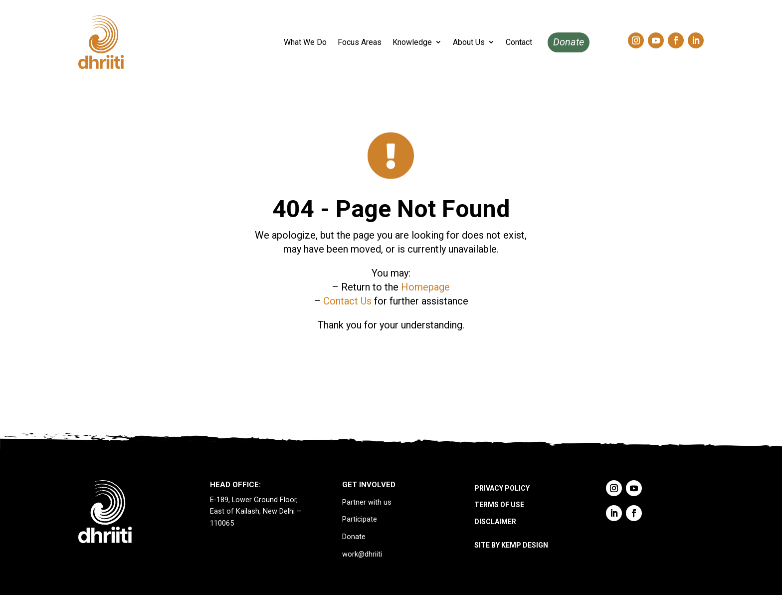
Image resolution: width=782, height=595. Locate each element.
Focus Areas (360, 42)
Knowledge (412, 42)
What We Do (305, 42)
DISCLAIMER (495, 522)
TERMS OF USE (499, 505)
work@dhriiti (362, 554)
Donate (568, 42)
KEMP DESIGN (524, 545)
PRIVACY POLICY (502, 488)
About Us (469, 42)
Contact (519, 42)
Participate (359, 519)
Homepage (425, 287)
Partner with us (366, 502)
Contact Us (347, 301)
